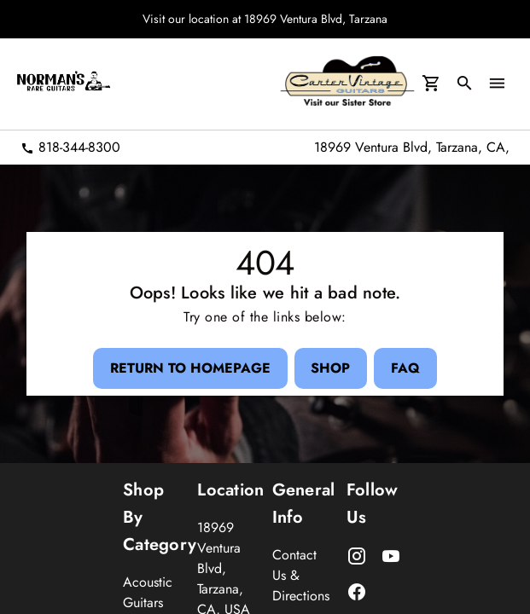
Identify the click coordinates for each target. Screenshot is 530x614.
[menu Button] (496, 84)
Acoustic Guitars (147, 592)
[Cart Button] (427, 84)
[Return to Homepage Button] (180, 368)
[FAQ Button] (414, 368)
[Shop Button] (330, 368)
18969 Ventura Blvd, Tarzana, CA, (412, 147)
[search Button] (462, 84)
